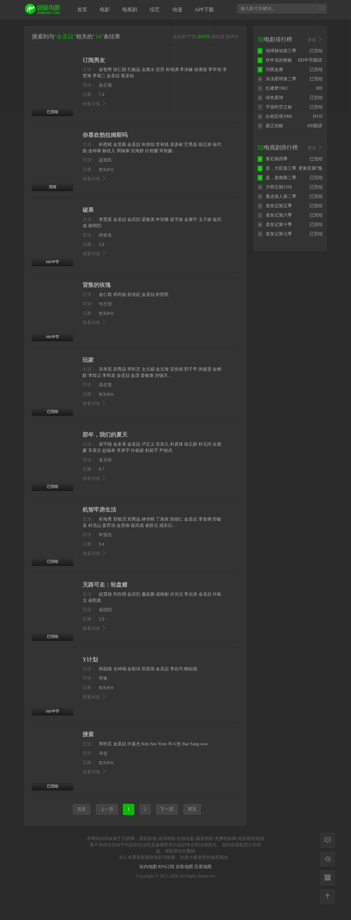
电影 (105, 9)
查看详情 (94, 179)
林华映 (148, 519)
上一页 (106, 809)
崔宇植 (105, 444)
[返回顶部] (327, 896)
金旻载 (119, 144)
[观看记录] (327, 859)
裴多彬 (176, 144)
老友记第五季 (275, 205)
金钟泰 (94, 150)
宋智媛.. (166, 150)
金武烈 (133, 219)
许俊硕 (137, 450)
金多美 (119, 444)
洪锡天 (161, 375)
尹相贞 (165, 450)
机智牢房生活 (99, 510)
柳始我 (190, 669)
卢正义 (148, 444)
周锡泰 (123, 150)
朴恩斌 (105, 144)
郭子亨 (190, 369)
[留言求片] (327, 840)
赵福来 (108, 450)
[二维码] (327, 878)
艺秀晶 (190, 144)
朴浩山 (94, 525)
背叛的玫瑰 (97, 285)
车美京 (94, 450)
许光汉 (176, 594)
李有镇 (162, 144)
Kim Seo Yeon (154, 744)
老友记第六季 (275, 215)
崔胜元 (151, 525)
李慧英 (105, 219)
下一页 (166, 809)
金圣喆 (133, 144)
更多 (315, 39)
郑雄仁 (176, 519)
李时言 (133, 369)
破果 (88, 210)
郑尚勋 (119, 294)
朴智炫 (148, 144)
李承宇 (123, 450)
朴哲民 (162, 294)
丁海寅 (162, 519)
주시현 (174, 744)
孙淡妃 (133, 294)
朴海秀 (105, 519)
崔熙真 (94, 600)
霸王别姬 (270, 125)
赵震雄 (105, 594)
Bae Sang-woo (195, 744)
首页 (81, 809)
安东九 (162, 444)
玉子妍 (205, 219)
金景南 (123, 525)
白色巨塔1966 (275, 116)
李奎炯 (205, 519)
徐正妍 (205, 144)
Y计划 (90, 660)
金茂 (135, 375)
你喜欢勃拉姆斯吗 (105, 135)
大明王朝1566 (275, 187)
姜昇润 (108, 525)
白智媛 (151, 150)
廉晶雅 (148, 594)
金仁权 (105, 294)
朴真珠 (176, 444)
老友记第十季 (275, 224)
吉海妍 (137, 150)
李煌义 (94, 375)
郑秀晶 (119, 369)
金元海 (162, 369)
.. (170, 375)
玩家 (88, 360)
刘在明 (119, 594)
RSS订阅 (166, 866)
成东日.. (166, 525)
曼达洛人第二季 (277, 196)
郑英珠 (148, 669)
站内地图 (148, 866)
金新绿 (133, 669)
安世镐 (176, 369)
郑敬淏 (119, 519)
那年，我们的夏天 (105, 435)
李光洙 (190, 594)
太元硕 (148, 369)
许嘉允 (133, 744)
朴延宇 (151, 450)
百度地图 (203, 866)
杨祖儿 (108, 150)
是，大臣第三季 (277, 168)
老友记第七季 (275, 234)
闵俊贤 (205, 369)
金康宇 (190, 219)
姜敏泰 (147, 375)
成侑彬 (162, 594)
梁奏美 (148, 219)
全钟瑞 (119, 669)
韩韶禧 (105, 669)
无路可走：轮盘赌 (105, 585)
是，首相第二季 (277, 177)
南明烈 (94, 225)
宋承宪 (105, 369)
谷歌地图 (185, 866)
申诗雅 (162, 219)
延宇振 (176, 219)
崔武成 (137, 525)
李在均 (176, 669)
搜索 (88, 734)
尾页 (192, 809)
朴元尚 (205, 444)
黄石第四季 (273, 159)
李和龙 (108, 375)
